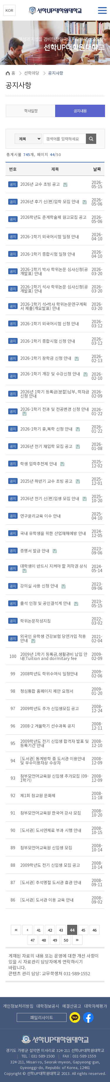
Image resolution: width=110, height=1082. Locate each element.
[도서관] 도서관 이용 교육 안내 (47, 900)
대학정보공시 (47, 1006)
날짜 (97, 169)
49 (55, 940)
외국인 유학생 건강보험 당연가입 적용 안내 (53, 638)
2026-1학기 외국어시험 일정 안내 (50, 236)
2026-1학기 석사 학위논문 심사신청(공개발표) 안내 (54, 289)
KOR (9, 10)
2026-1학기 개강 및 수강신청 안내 (50, 374)
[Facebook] (88, 1017)
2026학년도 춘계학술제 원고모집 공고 (53, 217)
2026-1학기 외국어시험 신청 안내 (50, 323)
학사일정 (30, 111)
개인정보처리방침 (18, 1006)
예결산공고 (71, 1006)
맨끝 (77, 940)
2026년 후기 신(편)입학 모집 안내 (50, 201)
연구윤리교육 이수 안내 (41, 516)
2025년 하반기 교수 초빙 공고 (47, 481)
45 (83, 930)
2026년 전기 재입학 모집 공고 (47, 446)
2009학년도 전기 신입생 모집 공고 (50, 865)
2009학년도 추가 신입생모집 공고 (50, 708)
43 (61, 930)
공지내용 (80, 111)
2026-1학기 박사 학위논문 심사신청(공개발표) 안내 (54, 271)
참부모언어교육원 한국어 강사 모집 (51, 813)
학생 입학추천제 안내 (39, 464)
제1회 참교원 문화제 (38, 795)
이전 (27, 930)
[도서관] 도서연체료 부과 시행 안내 (51, 830)
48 (44, 940)
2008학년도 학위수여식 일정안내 (49, 674)
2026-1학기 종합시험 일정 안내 (48, 254)
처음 (16, 930)
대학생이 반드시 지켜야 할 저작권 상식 (53, 566)
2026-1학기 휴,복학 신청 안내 (47, 429)
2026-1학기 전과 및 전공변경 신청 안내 (54, 409)
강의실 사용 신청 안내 (39, 586)
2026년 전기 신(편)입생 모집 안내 (50, 498)
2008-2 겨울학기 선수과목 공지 (48, 726)
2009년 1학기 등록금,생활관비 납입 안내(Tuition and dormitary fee (53, 656)
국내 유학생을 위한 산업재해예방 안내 (53, 533)
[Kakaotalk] (75, 1017)
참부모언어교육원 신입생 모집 (46, 848)
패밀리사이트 (41, 1017)
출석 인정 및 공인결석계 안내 (46, 603)
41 (39, 930)
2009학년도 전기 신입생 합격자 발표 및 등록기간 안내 (54, 743)
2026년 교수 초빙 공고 (40, 184)
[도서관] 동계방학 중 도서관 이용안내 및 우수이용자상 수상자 (52, 761)
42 (50, 930)
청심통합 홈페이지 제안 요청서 (47, 691)
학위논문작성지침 (36, 621)
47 (33, 940)
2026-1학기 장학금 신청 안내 (46, 358)
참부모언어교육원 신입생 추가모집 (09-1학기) (54, 778)
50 (66, 940)
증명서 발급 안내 (35, 551)
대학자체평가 (95, 1006)
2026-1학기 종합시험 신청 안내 (48, 341)
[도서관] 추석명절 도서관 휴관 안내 (51, 882)
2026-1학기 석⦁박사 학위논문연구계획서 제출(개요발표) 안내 (53, 306)
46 (94, 930)
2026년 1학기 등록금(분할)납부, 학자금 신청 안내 (54, 394)
